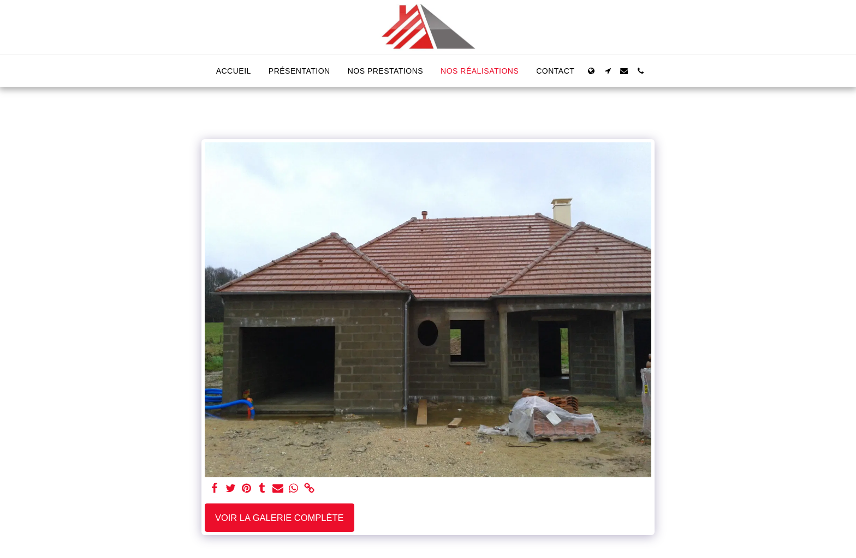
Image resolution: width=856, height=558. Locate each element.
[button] (607, 71)
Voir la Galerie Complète (279, 518)
